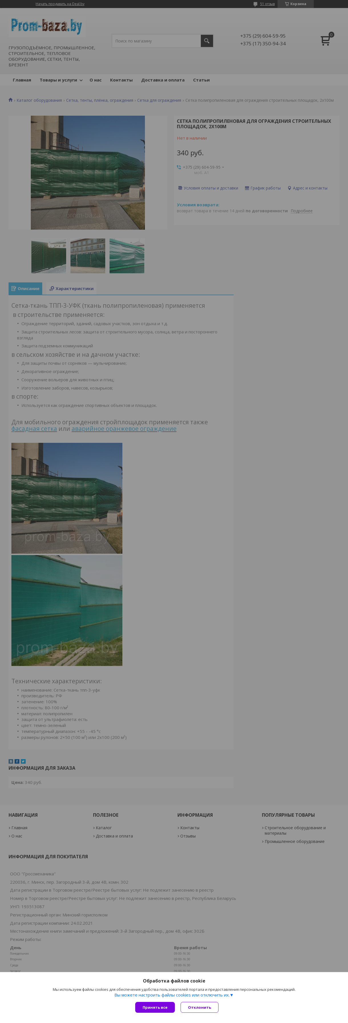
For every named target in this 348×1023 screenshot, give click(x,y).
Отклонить (199, 1007)
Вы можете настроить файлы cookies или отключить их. (172, 994)
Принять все (155, 1007)
